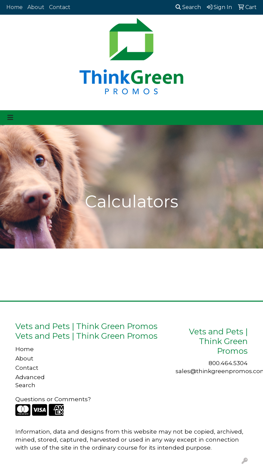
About (35, 7)
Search (188, 7)
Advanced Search (30, 381)
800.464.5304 (228, 362)
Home (14, 7)
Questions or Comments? (53, 399)
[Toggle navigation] (10, 117)
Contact (59, 7)
